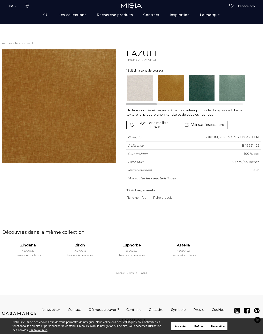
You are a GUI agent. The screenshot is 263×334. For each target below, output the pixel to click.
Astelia (183, 245)
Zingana (28, 245)
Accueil (7, 43)
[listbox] (183, 88)
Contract (133, 310)
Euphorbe (131, 245)
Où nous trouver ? (104, 310)
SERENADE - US (232, 137)
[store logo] (131, 13)
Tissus (19, 43)
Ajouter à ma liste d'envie (149, 125)
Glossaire (156, 310)
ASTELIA (252, 137)
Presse (198, 310)
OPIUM (212, 137)
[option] (140, 88)
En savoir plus (38, 330)
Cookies (218, 310)
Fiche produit (162, 197)
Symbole (178, 310)
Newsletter (51, 310)
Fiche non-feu (136, 197)
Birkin (79, 245)
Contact (74, 310)
